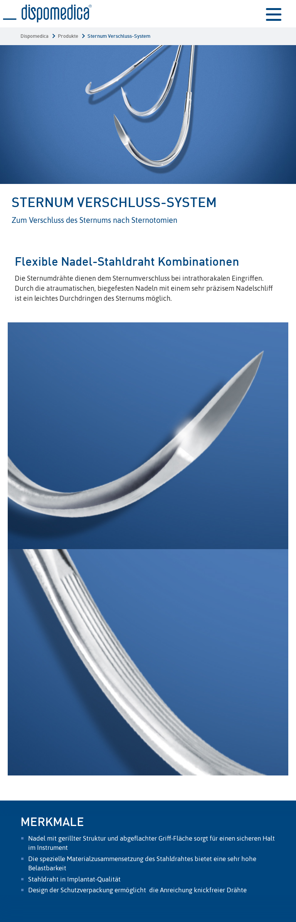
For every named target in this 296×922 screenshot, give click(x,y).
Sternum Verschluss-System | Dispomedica (47, 13)
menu (273, 14)
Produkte (68, 36)
